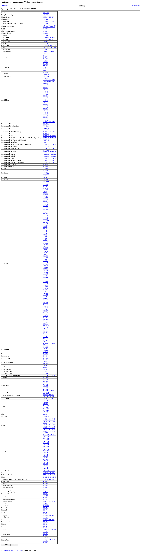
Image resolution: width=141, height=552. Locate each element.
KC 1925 (45, 304)
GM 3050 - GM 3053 (49, 471)
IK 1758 (45, 257)
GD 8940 (45, 215)
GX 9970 (45, 465)
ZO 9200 (45, 504)
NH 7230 (45, 23)
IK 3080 (45, 259)
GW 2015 (46, 444)
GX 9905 (45, 456)
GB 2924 (45, 88)
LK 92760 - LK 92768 (49, 530)
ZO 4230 (45, 534)
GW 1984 (46, 439)
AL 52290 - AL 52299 (49, 136)
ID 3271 (45, 251)
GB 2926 (45, 89)
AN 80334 (46, 124)
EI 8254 (45, 185)
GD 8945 (45, 217)
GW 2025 (46, 447)
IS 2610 (45, 287)
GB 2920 (45, 84)
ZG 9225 (45, 371)
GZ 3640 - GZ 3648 (49, 431)
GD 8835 (45, 214)
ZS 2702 (45, 62)
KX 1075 (45, 338)
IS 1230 (45, 285)
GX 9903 (45, 454)
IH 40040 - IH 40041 (49, 37)
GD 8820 (45, 212)
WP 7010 (45, 382)
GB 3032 (45, 107)
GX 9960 (45, 464)
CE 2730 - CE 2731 (48, 479)
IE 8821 (45, 175)
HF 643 (45, 238)
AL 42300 (46, 166)
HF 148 (45, 233)
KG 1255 (45, 319)
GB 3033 (45, 109)
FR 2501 (45, 193)
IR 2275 (45, 280)
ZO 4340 (45, 497)
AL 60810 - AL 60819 (49, 160)
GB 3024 (45, 96)
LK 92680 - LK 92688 (49, 477)
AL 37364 (46, 142)
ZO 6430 (45, 494)
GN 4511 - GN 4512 (49, 398)
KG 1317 (45, 320)
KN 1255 (45, 329)
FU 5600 (45, 172)
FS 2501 (45, 194)
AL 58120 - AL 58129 (49, 154)
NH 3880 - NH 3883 (49, 27)
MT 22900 (46, 407)
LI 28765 (45, 35)
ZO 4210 (45, 518)
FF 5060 (45, 188)
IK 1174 (45, 256)
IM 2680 (45, 269)
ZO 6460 (45, 414)
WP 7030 (45, 384)
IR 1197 (45, 274)
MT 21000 (46, 405)
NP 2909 (45, 41)
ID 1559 (45, 243)
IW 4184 (45, 291)
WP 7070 (45, 387)
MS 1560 (45, 496)
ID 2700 (45, 249)
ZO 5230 (45, 513)
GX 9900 (45, 452)
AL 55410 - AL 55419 (49, 158)
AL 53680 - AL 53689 (49, 138)
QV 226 (45, 54)
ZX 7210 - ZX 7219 (49, 122)
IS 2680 (45, 288)
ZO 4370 (45, 499)
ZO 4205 (45, 526)
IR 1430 (45, 278)
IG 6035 (45, 33)
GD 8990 (45, 219)
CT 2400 (45, 404)
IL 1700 (45, 262)
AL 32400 (46, 168)
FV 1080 (45, 198)
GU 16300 (46, 220)
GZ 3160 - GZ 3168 (49, 424)
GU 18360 (46, 222)
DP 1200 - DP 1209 (48, 81)
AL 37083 (46, 140)
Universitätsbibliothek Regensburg (12, 550)
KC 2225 (45, 312)
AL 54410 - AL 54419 (49, 152)
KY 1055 (45, 341)
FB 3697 (45, 83)
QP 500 (45, 49)
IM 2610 (45, 267)
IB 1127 (45, 241)
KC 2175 (45, 311)
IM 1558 (45, 350)
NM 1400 (46, 13)
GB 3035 (45, 112)
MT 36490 (46, 412)
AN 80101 (46, 126)
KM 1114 (46, 327)
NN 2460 (45, 43)
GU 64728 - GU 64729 (49, 45)
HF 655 (45, 240)
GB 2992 (45, 201)
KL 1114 (45, 324)
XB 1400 (45, 345)
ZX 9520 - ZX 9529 (49, 501)
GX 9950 (45, 462)
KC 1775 (45, 299)
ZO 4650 (45, 490)
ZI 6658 (45, 483)
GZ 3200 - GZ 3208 (49, 428)
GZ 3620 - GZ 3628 (49, 429)
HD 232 (45, 223)
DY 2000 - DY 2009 (49, 396)
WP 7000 (45, 379)
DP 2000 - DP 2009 (48, 395)
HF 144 (45, 230)
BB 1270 (45, 183)
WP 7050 (45, 386)
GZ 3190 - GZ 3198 (49, 426)
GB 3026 (45, 97)
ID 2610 (45, 246)
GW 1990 (46, 441)
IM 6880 (45, 272)
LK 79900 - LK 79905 (49, 47)
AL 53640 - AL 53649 (49, 144)
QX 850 (45, 179)
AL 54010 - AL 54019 (49, 148)
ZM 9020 (45, 363)
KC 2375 (45, 317)
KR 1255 (45, 332)
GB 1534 (45, 199)
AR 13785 (46, 177)
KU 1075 (45, 335)
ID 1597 (45, 348)
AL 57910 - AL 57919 (49, 132)
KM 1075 (46, 325)
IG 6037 (45, 31)
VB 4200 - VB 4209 (49, 343)
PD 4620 (45, 369)
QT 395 (45, 362)
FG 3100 (45, 170)
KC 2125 (45, 309)
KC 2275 (45, 314)
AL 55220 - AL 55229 (49, 156)
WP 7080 (45, 389)
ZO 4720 (45, 481)
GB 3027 (45, 99)
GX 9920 (45, 457)
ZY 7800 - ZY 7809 (48, 516)
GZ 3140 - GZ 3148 (49, 423)
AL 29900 (46, 128)
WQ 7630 (46, 393)
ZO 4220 (45, 542)
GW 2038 (46, 451)
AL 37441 (46, 150)
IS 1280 (45, 352)
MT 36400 (46, 410)
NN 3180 (45, 15)
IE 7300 (45, 29)
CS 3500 (45, 400)
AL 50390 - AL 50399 (49, 162)
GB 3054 (45, 204)
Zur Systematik (5, 5)
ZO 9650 (45, 492)
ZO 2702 (45, 58)
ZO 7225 (45, 527)
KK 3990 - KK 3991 (49, 375)
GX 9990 (45, 469)
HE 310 (45, 225)
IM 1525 (45, 265)
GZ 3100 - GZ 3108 (49, 420)
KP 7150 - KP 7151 (48, 17)
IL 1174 (45, 261)
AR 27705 (46, 506)
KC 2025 (45, 306)
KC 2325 (45, 316)
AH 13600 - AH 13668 (49, 435)
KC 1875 (45, 303)
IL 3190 (45, 264)
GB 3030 (45, 104)
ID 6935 (45, 254)
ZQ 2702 (45, 60)
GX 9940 (45, 460)
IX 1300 (45, 296)
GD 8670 (45, 207)
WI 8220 (45, 432)
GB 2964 (45, 94)
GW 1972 (46, 438)
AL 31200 (46, 74)
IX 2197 (45, 298)
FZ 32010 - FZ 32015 (49, 475)
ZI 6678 (45, 358)
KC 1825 (45, 301)
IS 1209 (45, 283)
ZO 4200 (45, 541)
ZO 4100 (45, 485)
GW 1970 (46, 436)
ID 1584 (45, 244)
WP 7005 (45, 381)
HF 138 (45, 228)
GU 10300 (46, 174)
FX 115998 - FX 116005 (50, 25)
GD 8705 (45, 209)
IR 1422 (45, 277)
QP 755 (45, 365)
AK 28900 (46, 181)
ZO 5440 (45, 487)
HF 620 (45, 235)
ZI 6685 (45, 359)
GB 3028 (45, 101)
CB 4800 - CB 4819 (49, 80)
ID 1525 (45, 347)
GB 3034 (45, 110)
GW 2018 (46, 446)
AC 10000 (46, 76)
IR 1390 (45, 275)
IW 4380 (45, 293)
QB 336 (45, 118)
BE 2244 (45, 78)
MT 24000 (46, 409)
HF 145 (45, 232)
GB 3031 (45, 105)
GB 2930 (45, 91)
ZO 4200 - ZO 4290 (49, 539)
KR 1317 (45, 333)
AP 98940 (46, 416)
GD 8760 (45, 210)
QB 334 (45, 117)
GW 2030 (46, 449)
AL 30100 (46, 72)
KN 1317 (45, 330)
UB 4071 (45, 129)
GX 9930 (45, 459)
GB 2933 (45, 93)
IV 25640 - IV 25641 (49, 21)
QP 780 (45, 367)
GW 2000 (46, 443)
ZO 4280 (45, 535)
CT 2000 (45, 402)
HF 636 (45, 236)
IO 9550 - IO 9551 (48, 51)
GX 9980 (45, 467)
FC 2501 (45, 186)
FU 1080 (45, 196)
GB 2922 (45, 86)
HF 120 (45, 227)
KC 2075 (45, 308)
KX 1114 (45, 340)
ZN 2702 (45, 57)
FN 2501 (45, 191)
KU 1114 (45, 337)
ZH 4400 (45, 356)
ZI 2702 (45, 55)
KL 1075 (45, 322)
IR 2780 (45, 282)
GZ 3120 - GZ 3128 (49, 421)
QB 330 (45, 114)
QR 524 (45, 537)
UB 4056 (45, 120)
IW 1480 (45, 290)
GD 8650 (45, 206)
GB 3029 (45, 102)
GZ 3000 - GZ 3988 (49, 418)
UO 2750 (45, 373)
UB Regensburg (135, 5)
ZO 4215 (45, 512)
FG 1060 (45, 189)
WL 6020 (45, 377)
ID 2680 (45, 248)
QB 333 (45, 115)
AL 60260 (46, 164)
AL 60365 (46, 134)
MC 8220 (46, 19)
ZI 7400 (45, 354)
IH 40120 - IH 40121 (49, 473)
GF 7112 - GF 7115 (48, 39)
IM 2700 (45, 270)
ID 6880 (45, 253)
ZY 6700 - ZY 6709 (48, 520)
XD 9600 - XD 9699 (49, 391)
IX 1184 (45, 295)
